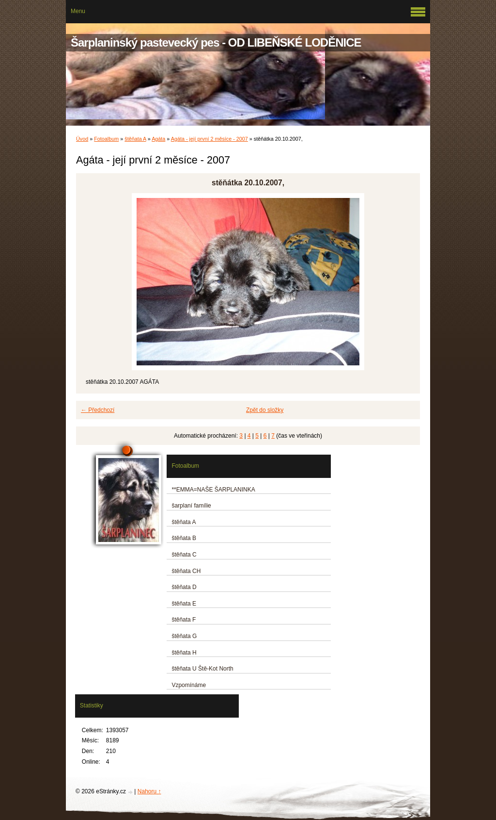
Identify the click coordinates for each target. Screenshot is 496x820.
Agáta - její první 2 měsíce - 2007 (209, 139)
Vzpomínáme (188, 685)
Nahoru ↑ (149, 791)
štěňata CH (186, 571)
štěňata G (184, 636)
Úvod (82, 139)
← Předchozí (97, 410)
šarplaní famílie (191, 505)
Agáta (158, 139)
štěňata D (183, 587)
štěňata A (135, 139)
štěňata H (183, 652)
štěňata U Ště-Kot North (202, 668)
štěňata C (183, 554)
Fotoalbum (106, 139)
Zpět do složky (264, 410)
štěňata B (183, 538)
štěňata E (183, 603)
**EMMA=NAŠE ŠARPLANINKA (213, 489)
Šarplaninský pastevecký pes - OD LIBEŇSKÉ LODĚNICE (216, 42)
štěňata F (183, 619)
